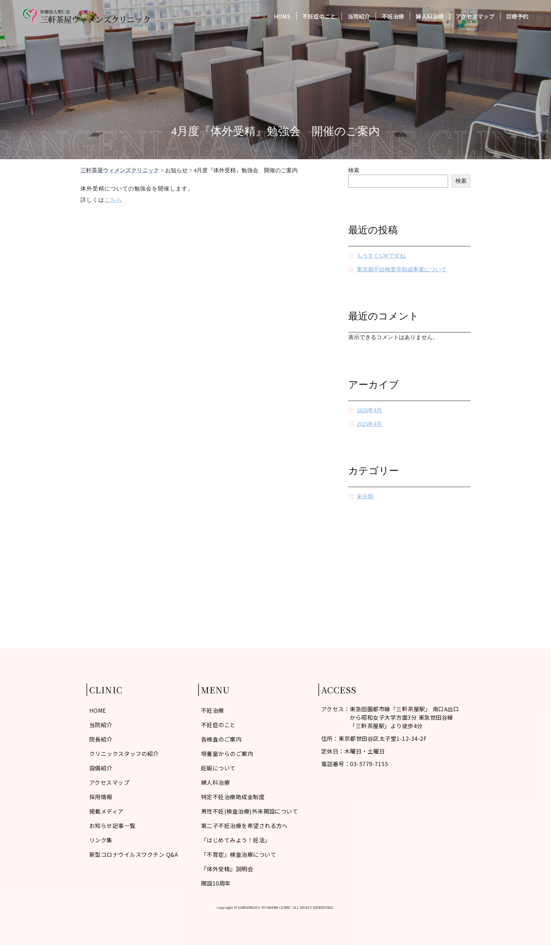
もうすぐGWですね (381, 256)
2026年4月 (369, 410)
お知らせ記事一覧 (112, 825)
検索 (353, 170)
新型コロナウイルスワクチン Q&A (133, 854)
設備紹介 (100, 768)
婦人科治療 (430, 17)
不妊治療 (393, 17)
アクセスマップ (474, 17)
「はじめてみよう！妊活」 (236, 840)
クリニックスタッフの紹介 (124, 753)
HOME (282, 17)
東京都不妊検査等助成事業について (402, 269)
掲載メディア (106, 811)
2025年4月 (369, 424)
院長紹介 (100, 739)
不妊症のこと (319, 17)
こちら (113, 200)
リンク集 (100, 840)
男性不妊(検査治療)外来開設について (249, 811)
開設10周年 (216, 883)
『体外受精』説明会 (227, 869)
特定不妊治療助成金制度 (233, 796)
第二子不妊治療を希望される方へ (244, 825)
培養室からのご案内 (227, 753)
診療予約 (517, 17)
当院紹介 (359, 17)
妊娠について (218, 768)
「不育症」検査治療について (238, 854)
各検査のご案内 (221, 739)
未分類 (365, 496)
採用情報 (100, 796)
